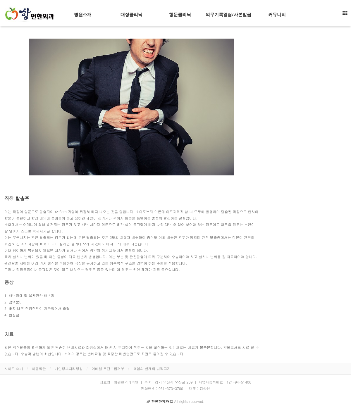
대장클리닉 (131, 14)
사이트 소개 (13, 368)
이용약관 (39, 368)
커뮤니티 (277, 14)
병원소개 (83, 14)
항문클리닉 (180, 14)
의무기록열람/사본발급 (228, 14)
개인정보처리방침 (69, 368)
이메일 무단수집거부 (108, 368)
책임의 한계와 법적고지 (152, 368)
